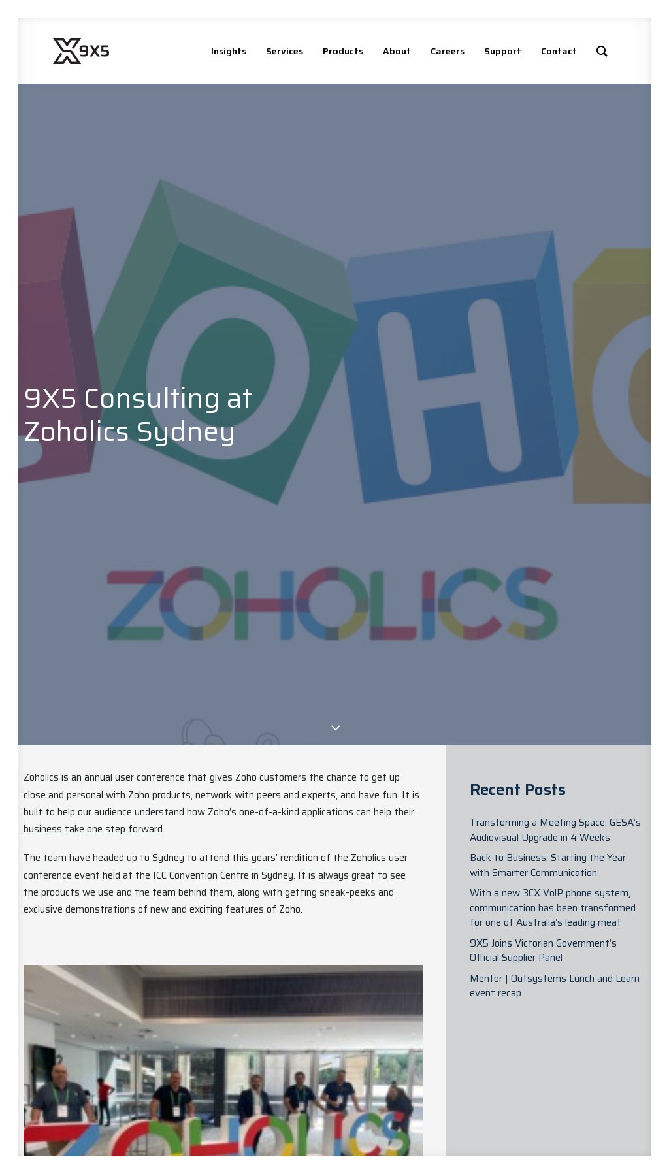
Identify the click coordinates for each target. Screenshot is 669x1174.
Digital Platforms (494, 1059)
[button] (570, 1053)
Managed (389, 1111)
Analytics (388, 1096)
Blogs (278, 1067)
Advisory (388, 1052)
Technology (497, 1126)
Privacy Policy (592, 1102)
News (278, 1052)
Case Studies (282, 1089)
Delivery (386, 1067)
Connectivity (498, 1096)
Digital (383, 1081)
